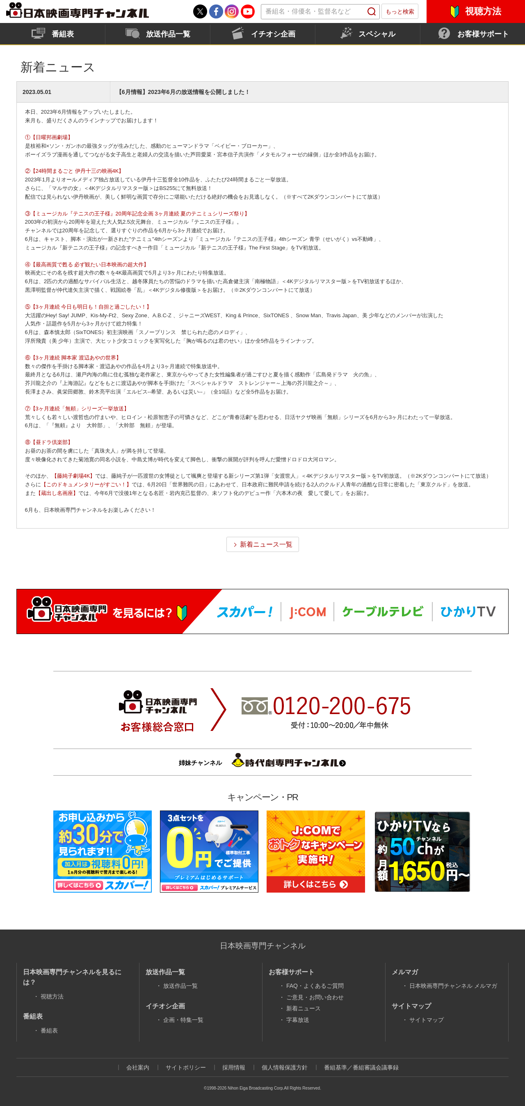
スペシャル (376, 34)
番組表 (63, 34)
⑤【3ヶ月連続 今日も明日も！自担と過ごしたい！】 (88, 307)
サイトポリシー (186, 1067)
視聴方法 (483, 11)
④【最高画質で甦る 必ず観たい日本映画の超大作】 (87, 264)
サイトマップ (426, 1020)
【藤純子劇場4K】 (74, 476)
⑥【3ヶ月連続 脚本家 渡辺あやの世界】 (73, 358)
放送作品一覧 (168, 34)
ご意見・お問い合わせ (315, 997)
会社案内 (137, 1067)
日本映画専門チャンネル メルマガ (453, 985)
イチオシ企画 (273, 34)
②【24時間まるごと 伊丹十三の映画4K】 (74, 171)
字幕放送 (297, 1020)
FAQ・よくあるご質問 (315, 985)
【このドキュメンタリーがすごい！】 (86, 484)
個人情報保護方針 (285, 1067)
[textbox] (320, 11)
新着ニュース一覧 (266, 544)
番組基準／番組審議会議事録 (361, 1067)
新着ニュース (303, 1008)
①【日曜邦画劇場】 (49, 137)
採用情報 (233, 1067)
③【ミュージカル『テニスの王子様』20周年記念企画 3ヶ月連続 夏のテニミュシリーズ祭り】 (137, 214)
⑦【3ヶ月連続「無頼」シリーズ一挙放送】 (77, 408)
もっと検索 (400, 11)
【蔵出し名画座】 (57, 493)
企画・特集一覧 (183, 1020)
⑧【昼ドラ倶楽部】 (49, 442)
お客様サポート (483, 34)
